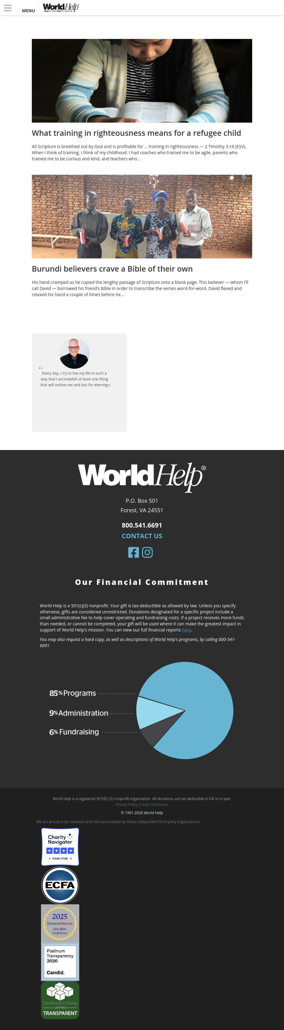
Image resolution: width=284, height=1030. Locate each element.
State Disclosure (155, 804)
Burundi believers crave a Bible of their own (112, 268)
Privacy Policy (127, 804)
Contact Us (142, 536)
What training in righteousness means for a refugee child (136, 133)
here (186, 630)
